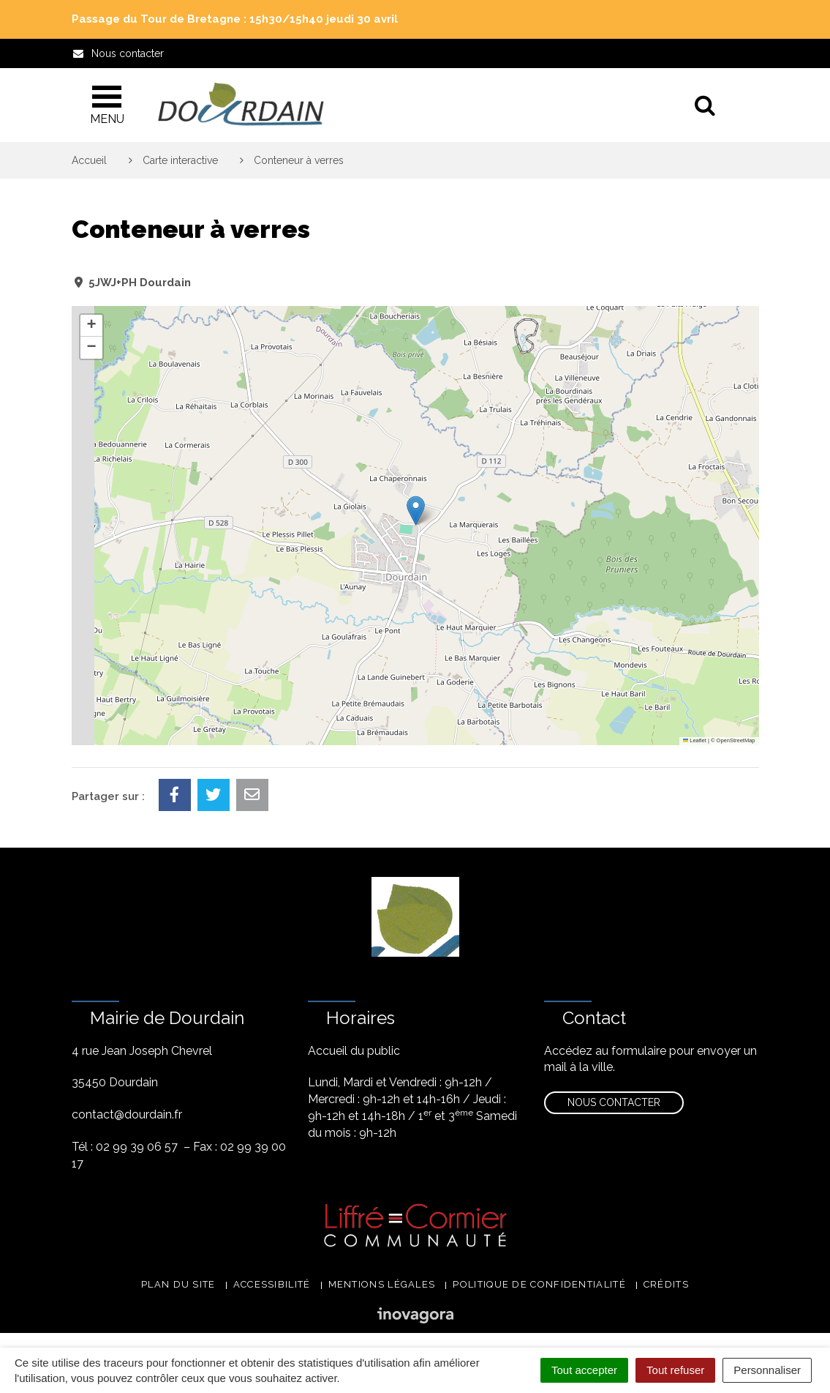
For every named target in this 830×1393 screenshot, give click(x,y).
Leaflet (694, 740)
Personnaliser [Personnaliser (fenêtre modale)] (767, 1370)
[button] (416, 511)
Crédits (666, 1284)
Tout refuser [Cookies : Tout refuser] (675, 1370)
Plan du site (178, 1284)
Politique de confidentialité (539, 1284)
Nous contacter (613, 1102)
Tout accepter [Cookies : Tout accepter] (584, 1370)
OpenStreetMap (736, 740)
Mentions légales (382, 1284)
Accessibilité (272, 1284)
